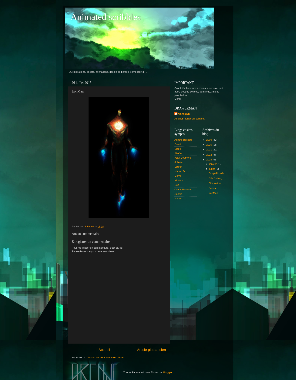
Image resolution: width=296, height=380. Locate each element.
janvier (213, 164)
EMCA (178, 153)
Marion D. (180, 171)
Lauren (178, 166)
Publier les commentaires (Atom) (105, 357)
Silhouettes (215, 183)
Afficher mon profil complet (189, 118)
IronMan (213, 193)
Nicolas (178, 180)
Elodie (178, 148)
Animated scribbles (106, 17)
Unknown (184, 113)
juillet (212, 168)
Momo (178, 175)
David (177, 144)
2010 (209, 144)
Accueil (104, 350)
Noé (176, 184)
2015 (209, 159)
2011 (209, 149)
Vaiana (178, 198)
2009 (209, 139)
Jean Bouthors (182, 157)
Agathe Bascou (183, 139)
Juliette (178, 162)
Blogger (167, 372)
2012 (209, 154)
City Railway (216, 178)
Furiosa (213, 188)
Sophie (178, 194)
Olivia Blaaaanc (183, 189)
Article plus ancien (151, 350)
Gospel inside (216, 173)
